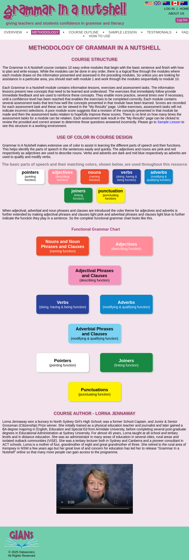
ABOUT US (176, 13)
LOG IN (169, 9)
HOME (184, 9)
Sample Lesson (169, 122)
